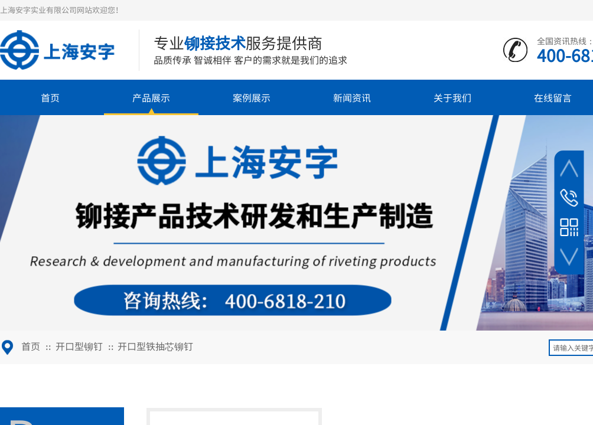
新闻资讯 (352, 97)
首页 (50, 97)
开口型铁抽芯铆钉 (155, 346)
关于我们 (452, 97)
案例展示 (252, 97)
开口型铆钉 (79, 346)
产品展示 (151, 97)
